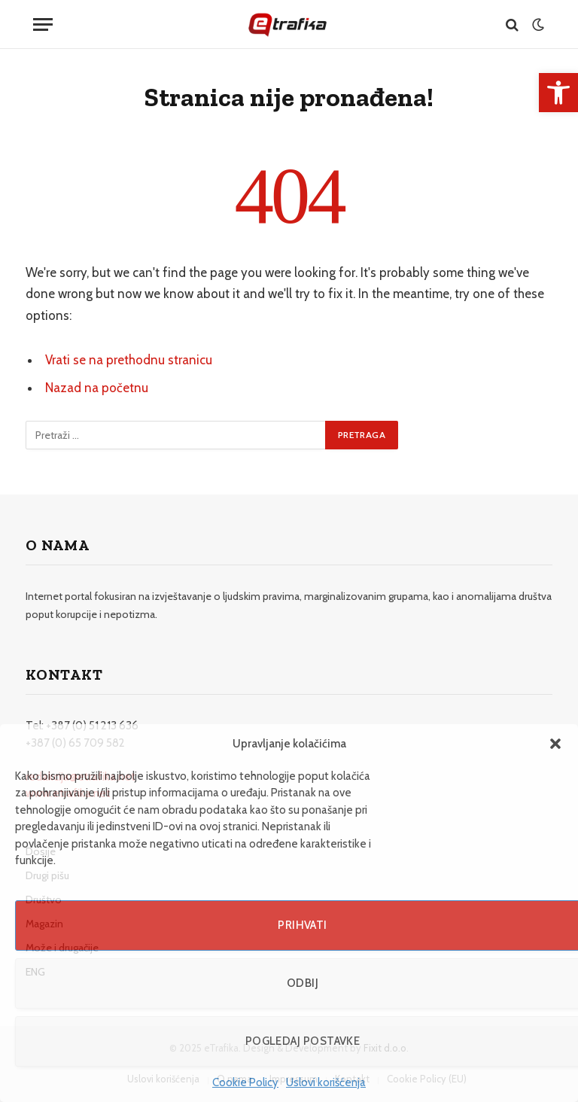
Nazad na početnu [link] (96, 387)
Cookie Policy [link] (245, 1082)
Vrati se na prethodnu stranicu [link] (128, 359)
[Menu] (43, 24)
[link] (558, 92)
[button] (555, 743)
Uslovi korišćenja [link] (326, 1082)
